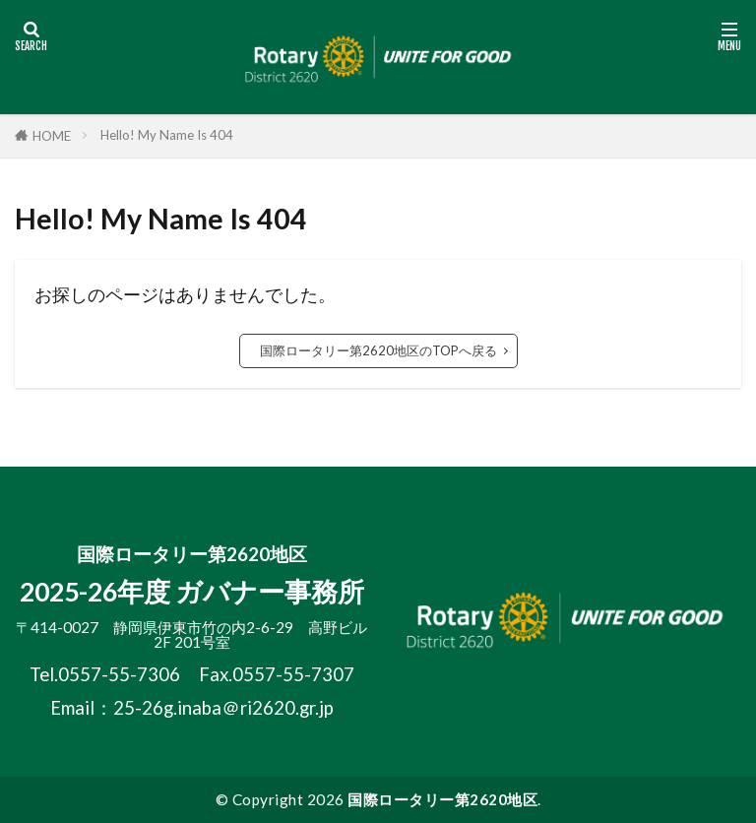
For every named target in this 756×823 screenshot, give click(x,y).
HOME (51, 136)
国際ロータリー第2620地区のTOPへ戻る (378, 350)
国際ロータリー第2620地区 (442, 799)
